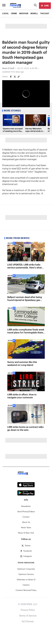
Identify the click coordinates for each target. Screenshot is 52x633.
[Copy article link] (18, 77)
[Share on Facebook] (11, 77)
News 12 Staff (8, 68)
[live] (45, 5)
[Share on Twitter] (15, 77)
